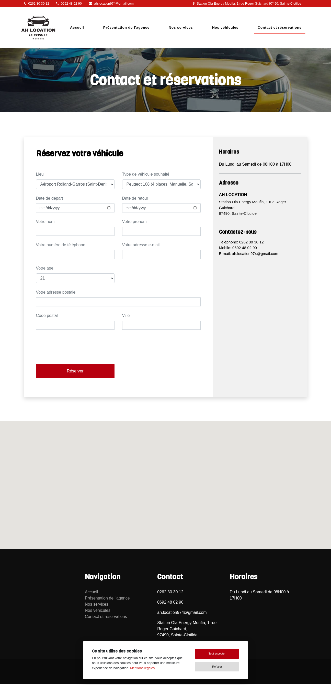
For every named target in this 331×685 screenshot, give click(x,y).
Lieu (40, 174)
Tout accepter (217, 653)
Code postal (47, 315)
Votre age (45, 268)
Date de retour (135, 198)
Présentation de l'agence (126, 27)
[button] (165, 480)
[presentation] (75, 350)
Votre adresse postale (56, 292)
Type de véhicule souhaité (145, 174)
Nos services (181, 27)
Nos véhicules (225, 27)
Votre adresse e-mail (141, 245)
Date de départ (49, 198)
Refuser (217, 666)
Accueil (77, 27)
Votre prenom (134, 221)
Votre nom (45, 221)
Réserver (75, 371)
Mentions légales (142, 668)
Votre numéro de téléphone (60, 245)
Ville (126, 315)
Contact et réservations (280, 27)
